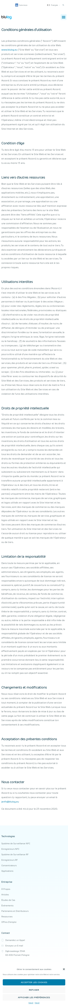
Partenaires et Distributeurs (15, 911)
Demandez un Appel (15, 940)
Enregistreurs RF (9, 860)
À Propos (5, 889)
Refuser (34, 990)
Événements (7, 905)
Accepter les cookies (34, 982)
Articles (5, 894)
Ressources (6, 916)
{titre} (31, 1003)
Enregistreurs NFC (10, 849)
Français (52, 5)
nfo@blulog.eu (11, 801)
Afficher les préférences (34, 997)
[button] (64, 969)
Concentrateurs (9, 865)
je (2, 801)
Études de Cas (8, 900)
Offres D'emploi (8, 922)
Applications (7, 871)
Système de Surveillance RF (15, 854)
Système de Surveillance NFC (15, 843)
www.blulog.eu (9, 49)
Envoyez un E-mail (14, 945)
